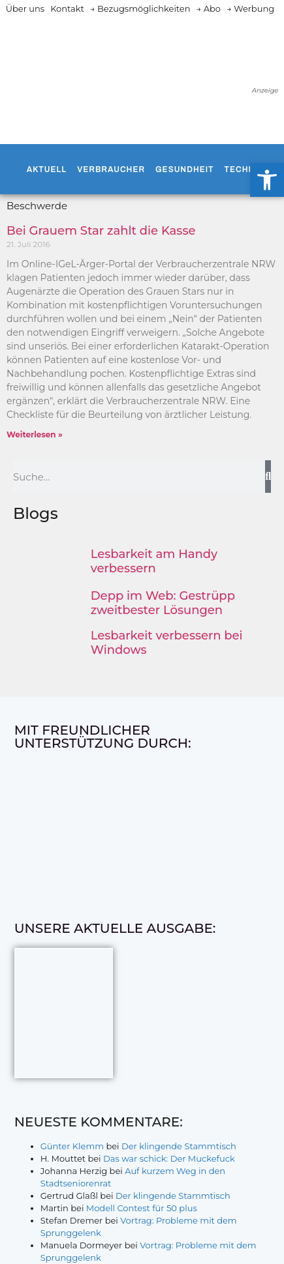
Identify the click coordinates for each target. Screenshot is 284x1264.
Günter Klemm (72, 1146)
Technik (244, 169)
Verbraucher (111, 169)
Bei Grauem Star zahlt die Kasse (101, 231)
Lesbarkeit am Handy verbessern (154, 561)
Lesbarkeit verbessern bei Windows (167, 642)
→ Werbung (250, 8)
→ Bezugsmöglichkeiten (140, 8)
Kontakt (67, 8)
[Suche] (268, 476)
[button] (267, 180)
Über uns (25, 8)
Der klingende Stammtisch (178, 1146)
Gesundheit (184, 169)
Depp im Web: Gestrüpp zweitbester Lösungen (163, 603)
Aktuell (47, 169)
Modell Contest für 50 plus (141, 1208)
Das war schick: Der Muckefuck (169, 1158)
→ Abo (208, 8)
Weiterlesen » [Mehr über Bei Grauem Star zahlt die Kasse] (35, 434)
